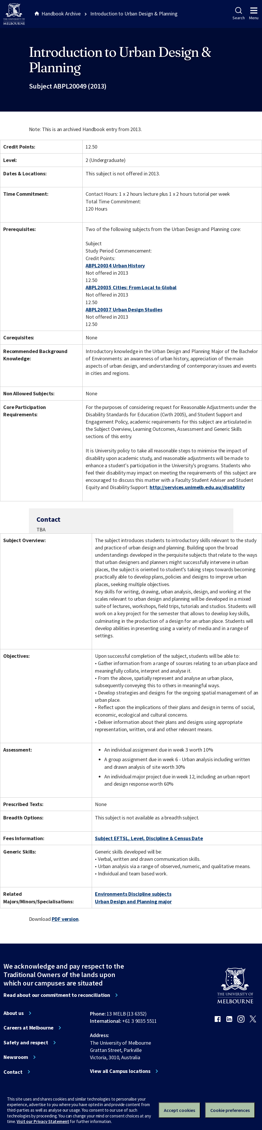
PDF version (65, 919)
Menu (253, 13)
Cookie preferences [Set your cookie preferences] (230, 1110)
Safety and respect (26, 1042)
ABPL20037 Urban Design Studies (124, 309)
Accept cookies (179, 1110)
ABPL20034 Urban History (115, 265)
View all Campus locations (120, 1071)
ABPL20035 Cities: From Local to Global (131, 287)
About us (14, 1013)
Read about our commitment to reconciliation (57, 995)
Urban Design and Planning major (133, 901)
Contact (13, 1072)
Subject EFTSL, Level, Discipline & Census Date (149, 838)
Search (238, 13)
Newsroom (16, 1057)
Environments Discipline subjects (133, 894)
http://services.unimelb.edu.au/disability (197, 487)
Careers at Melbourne (28, 1028)
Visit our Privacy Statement (43, 1121)
